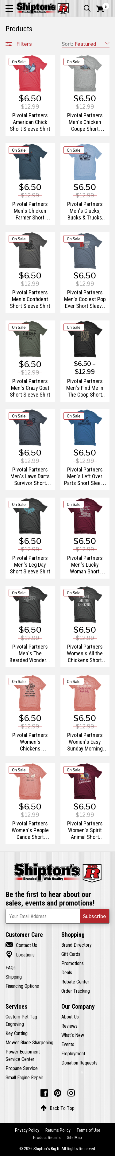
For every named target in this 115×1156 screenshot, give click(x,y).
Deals (66, 972)
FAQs (11, 967)
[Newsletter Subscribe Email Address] (57, 916)
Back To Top (57, 1108)
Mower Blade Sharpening (29, 1042)
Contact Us (21, 945)
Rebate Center (75, 982)
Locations (20, 955)
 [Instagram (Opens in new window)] (71, 1093)
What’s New (72, 1035)
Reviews (69, 1026)
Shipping (14, 977)
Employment (73, 1053)
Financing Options (22, 986)
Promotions (72, 963)
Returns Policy (58, 1130)
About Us (70, 1017)
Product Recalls (47, 1137)
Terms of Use (88, 1130)
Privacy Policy (27, 1130)
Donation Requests (79, 1063)
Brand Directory (76, 945)
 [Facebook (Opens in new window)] (44, 1093)
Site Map (74, 1137)
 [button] (87, 8)
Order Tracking (75, 991)
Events (67, 1044)
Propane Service (22, 1068)
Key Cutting (17, 1033)
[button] (9, 8)
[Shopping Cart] (102, 8)
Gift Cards (70, 954)
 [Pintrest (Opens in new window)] (57, 1093)
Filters (24, 44)
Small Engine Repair (24, 1077)
